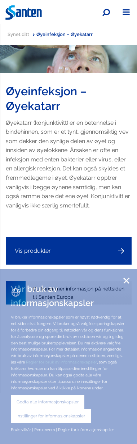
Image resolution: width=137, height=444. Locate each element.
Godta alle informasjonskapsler (48, 401)
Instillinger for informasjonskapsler (51, 415)
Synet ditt (21, 34)
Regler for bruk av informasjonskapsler (61, 362)
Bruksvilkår (21, 429)
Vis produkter (33, 250)
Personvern (44, 429)
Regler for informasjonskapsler (86, 429)
